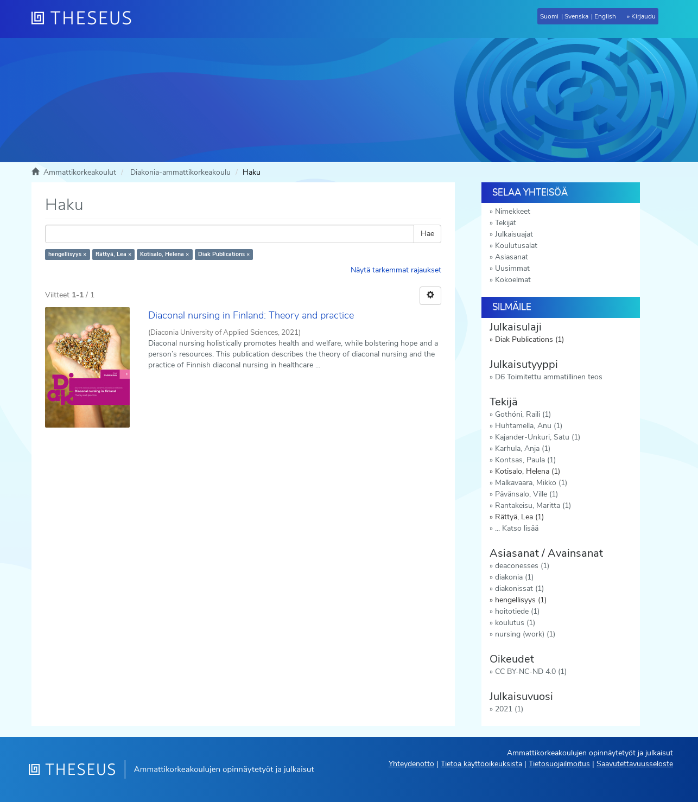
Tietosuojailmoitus (559, 764)
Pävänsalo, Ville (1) (526, 494)
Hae (427, 233)
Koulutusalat (516, 245)
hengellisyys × (67, 254)
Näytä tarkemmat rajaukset (396, 270)
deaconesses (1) (522, 566)
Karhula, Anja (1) (522, 448)
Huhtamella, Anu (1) (528, 426)
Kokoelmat (513, 280)
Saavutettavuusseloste (635, 764)
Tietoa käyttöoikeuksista (481, 764)
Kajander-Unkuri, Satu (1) (537, 437)
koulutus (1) (515, 623)
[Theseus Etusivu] (85, 19)
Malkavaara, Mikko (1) (531, 483)
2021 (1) (509, 709)
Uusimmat (512, 268)
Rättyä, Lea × (113, 254)
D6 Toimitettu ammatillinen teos (548, 377)
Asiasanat (511, 257)
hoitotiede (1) (517, 611)
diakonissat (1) (519, 588)
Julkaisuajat (514, 234)
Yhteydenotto (411, 764)
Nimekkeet (512, 211)
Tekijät (505, 223)
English (605, 16)
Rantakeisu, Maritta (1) (533, 505)
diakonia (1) (514, 577)
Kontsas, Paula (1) (525, 460)
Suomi (549, 16)
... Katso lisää (516, 528)
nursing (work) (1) (525, 634)
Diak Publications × (224, 254)
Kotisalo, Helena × (164, 254)
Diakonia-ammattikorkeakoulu (180, 172)
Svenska (576, 16)
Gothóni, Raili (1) (523, 414)
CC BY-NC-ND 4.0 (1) (531, 671)
